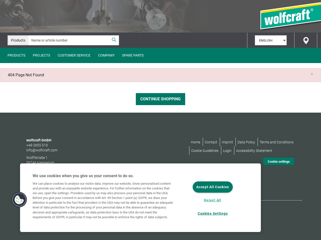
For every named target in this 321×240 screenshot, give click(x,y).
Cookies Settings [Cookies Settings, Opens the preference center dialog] (213, 213)
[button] (19, 200)
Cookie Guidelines (205, 151)
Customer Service (74, 55)
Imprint (227, 142)
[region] (140, 197)
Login (227, 151)
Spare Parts (133, 55)
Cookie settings (279, 161)
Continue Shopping (160, 99)
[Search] (114, 40)
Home (195, 142)
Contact (211, 142)
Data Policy (246, 142)
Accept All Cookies (212, 187)
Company (106, 55)
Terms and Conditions (276, 142)
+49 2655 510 (37, 145)
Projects (41, 55)
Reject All (212, 200)
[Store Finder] (305, 40)
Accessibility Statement (254, 151)
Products (16, 55)
